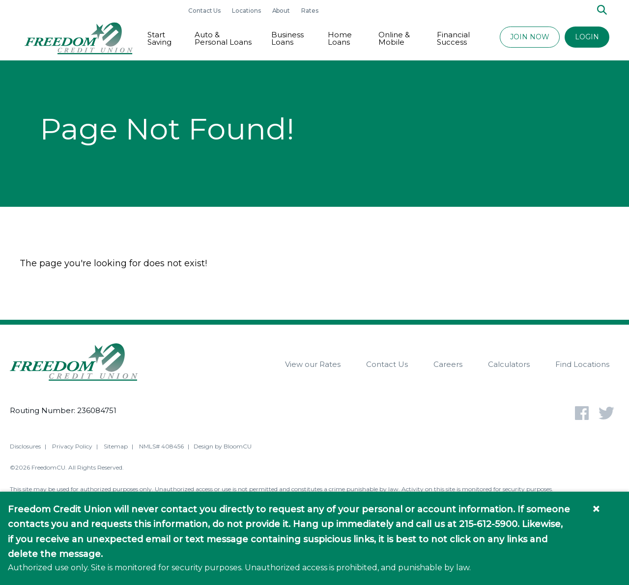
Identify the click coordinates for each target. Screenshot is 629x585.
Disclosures (25, 447)
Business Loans (287, 38)
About (282, 10)
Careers (447, 364)
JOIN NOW (529, 36)
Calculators (509, 364)
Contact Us (205, 10)
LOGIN (587, 36)
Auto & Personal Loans (223, 38)
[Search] (602, 10)
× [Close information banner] (596, 509)
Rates (309, 10)
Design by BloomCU (223, 447)
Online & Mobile (394, 38)
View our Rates (313, 364)
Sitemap (116, 447)
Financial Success (453, 38)
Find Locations (582, 364)
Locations (247, 10)
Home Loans (340, 38)
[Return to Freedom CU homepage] (79, 38)
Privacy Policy (72, 447)
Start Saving (159, 38)
